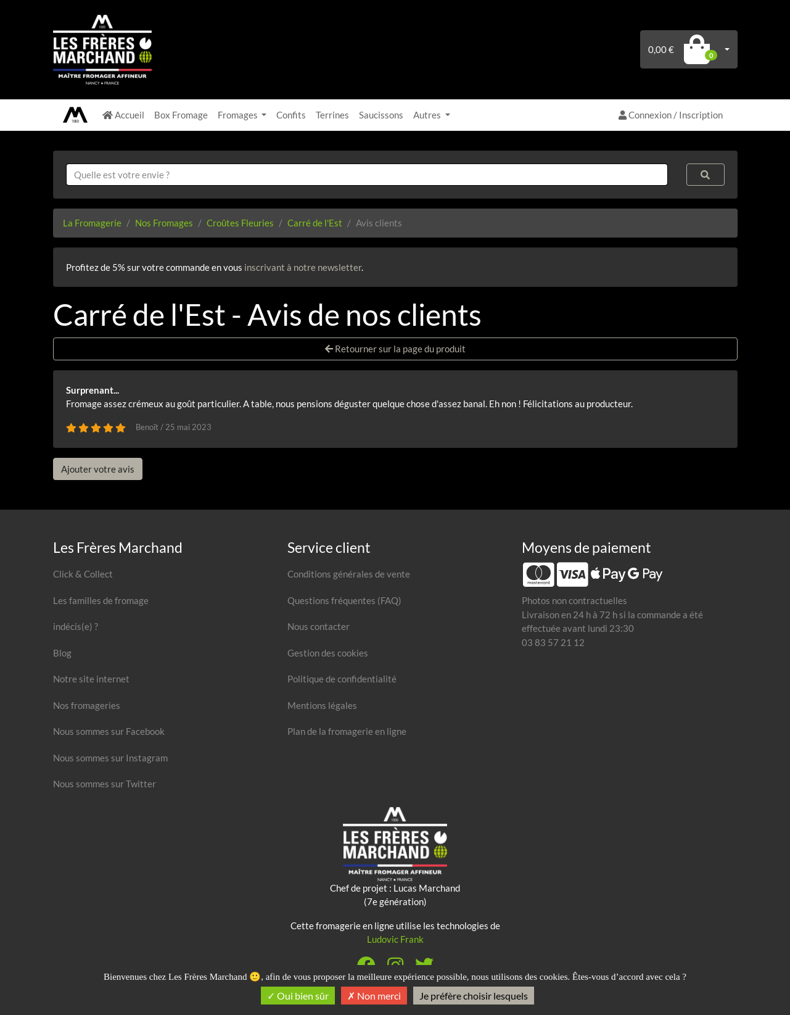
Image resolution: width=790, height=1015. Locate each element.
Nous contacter (318, 626)
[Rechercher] (705, 175)
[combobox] (367, 175)
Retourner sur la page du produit (395, 348)
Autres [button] (428, 114)
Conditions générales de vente (348, 573)
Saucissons (381, 114)
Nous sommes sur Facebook (109, 731)
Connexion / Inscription (671, 114)
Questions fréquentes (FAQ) (344, 600)
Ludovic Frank (395, 939)
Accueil (123, 114)
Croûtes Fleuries (240, 222)
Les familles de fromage (101, 600)
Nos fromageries (86, 705)
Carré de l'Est (314, 222)
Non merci (374, 995)
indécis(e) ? (75, 626)
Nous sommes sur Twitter (104, 783)
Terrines (332, 114)
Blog (62, 652)
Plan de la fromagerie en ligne (346, 731)
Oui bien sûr (298, 995)
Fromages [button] (239, 114)
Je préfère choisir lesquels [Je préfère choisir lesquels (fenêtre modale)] (473, 995)
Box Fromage (181, 114)
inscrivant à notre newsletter (302, 267)
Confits (291, 114)
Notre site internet (91, 678)
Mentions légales (322, 705)
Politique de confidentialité (342, 678)
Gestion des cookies (327, 652)
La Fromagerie (92, 222)
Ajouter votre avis (97, 468)
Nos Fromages (164, 222)
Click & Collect (83, 573)
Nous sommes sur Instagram (110, 757)
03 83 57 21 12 (553, 642)
